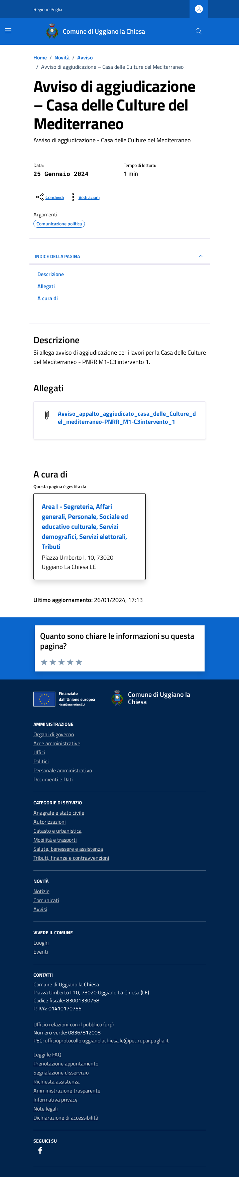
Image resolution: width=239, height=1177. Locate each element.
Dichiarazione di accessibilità (65, 1118)
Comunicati (46, 900)
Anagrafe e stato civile (58, 813)
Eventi (40, 952)
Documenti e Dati (53, 779)
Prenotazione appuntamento (65, 1063)
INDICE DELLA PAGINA (120, 256)
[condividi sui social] (49, 197)
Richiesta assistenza (56, 1081)
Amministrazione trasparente (66, 1091)
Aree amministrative (56, 743)
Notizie (41, 891)
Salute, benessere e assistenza (68, 849)
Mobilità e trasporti (55, 840)
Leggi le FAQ (47, 1054)
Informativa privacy (55, 1100)
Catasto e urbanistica (57, 831)
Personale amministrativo (62, 770)
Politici (41, 761)
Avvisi (40, 909)
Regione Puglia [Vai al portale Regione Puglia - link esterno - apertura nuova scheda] (47, 9)
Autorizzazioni (49, 822)
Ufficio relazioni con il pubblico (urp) (73, 1024)
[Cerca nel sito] (199, 31)
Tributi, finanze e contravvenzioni (71, 858)
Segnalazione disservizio (61, 1072)
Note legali (45, 1109)
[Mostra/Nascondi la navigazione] (8, 31)
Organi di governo (53, 734)
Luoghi (41, 943)
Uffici (39, 752)
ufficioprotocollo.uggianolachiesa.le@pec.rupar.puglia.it (107, 1040)
